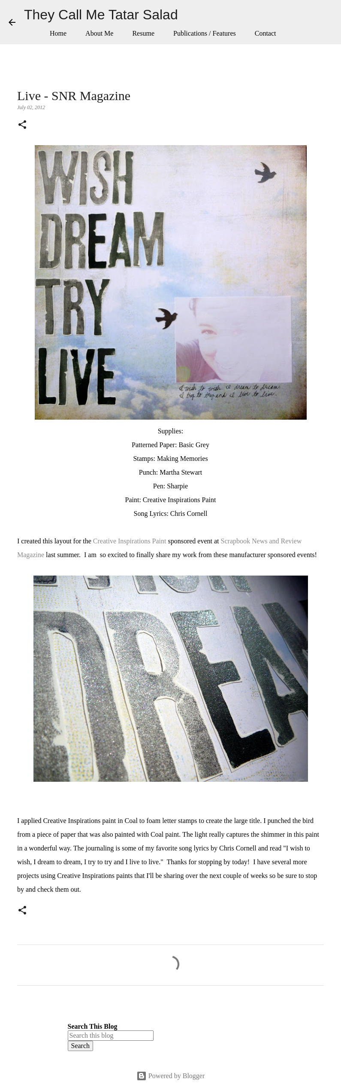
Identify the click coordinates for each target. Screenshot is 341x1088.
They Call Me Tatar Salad (101, 14)
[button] (22, 125)
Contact (265, 33)
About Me (99, 33)
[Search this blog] (111, 1035)
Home (58, 33)
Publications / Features (204, 33)
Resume (143, 33)
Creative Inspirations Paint (129, 541)
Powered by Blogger (170, 1075)
